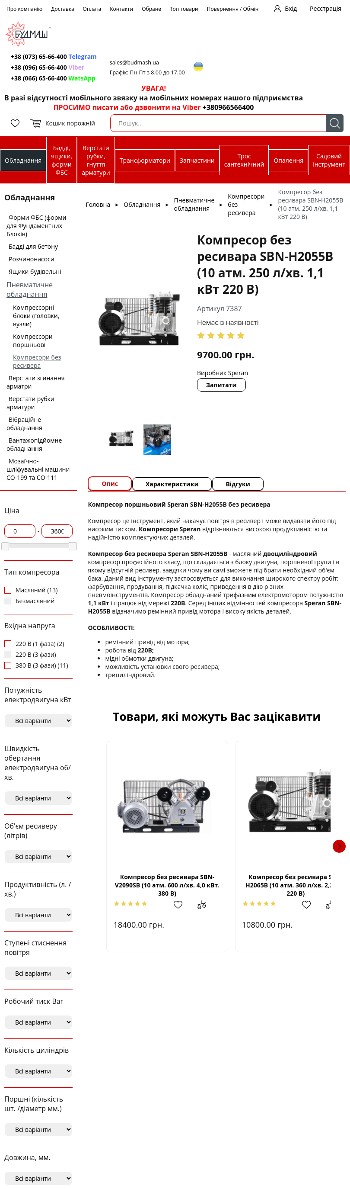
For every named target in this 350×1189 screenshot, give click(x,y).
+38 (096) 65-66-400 (47, 67)
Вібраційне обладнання (24, 423)
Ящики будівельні (35, 271)
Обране (151, 9)
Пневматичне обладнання (29, 289)
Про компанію (24, 9)
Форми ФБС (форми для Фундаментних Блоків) (36, 225)
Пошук (335, 123)
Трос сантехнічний (244, 160)
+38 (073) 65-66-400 (54, 56)
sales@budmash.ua (134, 62)
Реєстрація (325, 8)
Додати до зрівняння (193, 904)
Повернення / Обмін (233, 9)
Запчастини (197, 160)
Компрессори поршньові (33, 340)
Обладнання (23, 160)
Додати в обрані (172, 904)
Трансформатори (145, 160)
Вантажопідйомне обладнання (34, 444)
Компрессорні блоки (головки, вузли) (36, 315)
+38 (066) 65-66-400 (53, 78)
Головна (98, 204)
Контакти (121, 9)
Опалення (288, 160)
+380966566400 (228, 107)
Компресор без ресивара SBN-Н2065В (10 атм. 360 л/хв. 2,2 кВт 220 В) (273, 885)
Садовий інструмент (329, 160)
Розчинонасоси (31, 259)
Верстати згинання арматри (35, 382)
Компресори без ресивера (37, 361)
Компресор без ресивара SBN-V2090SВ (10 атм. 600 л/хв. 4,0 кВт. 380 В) (159, 885)
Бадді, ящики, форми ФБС (61, 160)
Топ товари (184, 9)
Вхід (291, 8)
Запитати (221, 385)
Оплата (92, 9)
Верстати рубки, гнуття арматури (96, 160)
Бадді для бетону (33, 246)
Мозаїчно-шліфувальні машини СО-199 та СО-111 (38, 469)
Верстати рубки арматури (30, 403)
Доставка (62, 9)
